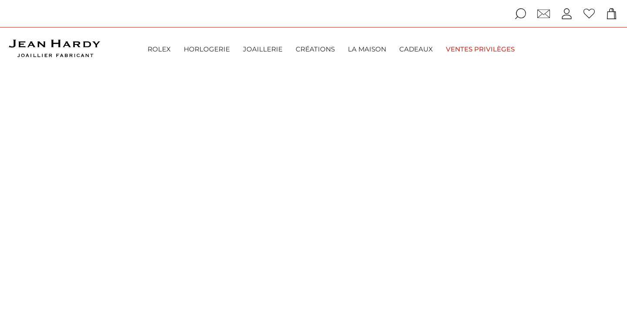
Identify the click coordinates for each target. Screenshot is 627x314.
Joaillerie (263, 49)
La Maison (367, 49)
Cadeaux (416, 49)
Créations (315, 49)
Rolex (159, 49)
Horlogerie (207, 49)
